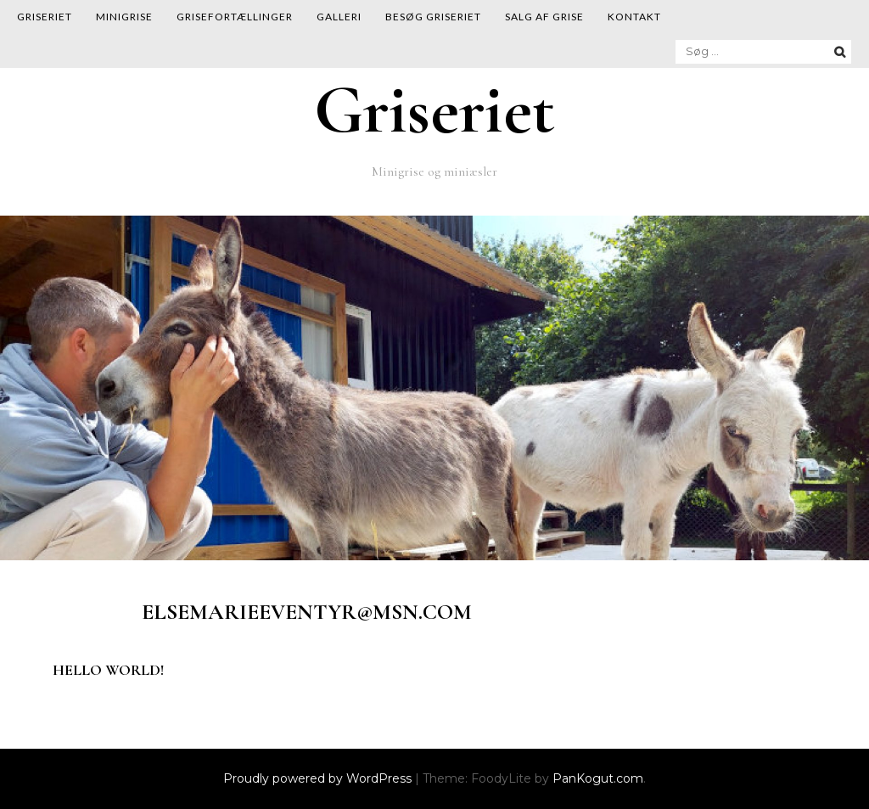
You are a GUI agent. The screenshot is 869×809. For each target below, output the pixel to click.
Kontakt (634, 16)
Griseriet (44, 16)
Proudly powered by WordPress (319, 778)
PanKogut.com (597, 778)
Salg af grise (544, 16)
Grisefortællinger (235, 16)
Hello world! (108, 669)
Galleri (339, 16)
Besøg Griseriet (433, 16)
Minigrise (124, 16)
